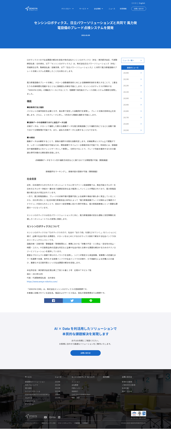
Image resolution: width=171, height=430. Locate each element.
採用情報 (123, 8)
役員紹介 (75, 392)
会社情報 (99, 8)
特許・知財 (76, 399)
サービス (84, 8)
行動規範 (77, 424)
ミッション (76, 383)
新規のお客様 (127, 383)
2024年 (126, 73)
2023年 (126, 79)
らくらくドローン (32, 392)
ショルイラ (30, 402)
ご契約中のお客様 (128, 386)
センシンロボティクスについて (83, 378)
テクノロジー (68, 8)
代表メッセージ (77, 389)
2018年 (126, 111)
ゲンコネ (29, 405)
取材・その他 (127, 392)
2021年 (126, 92)
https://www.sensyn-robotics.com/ (42, 281)
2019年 (126, 105)
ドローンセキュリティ (65, 424)
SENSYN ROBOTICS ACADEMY (37, 395)
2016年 (126, 124)
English (142, 3)
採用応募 (125, 389)
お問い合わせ (139, 8)
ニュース (112, 8)
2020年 (126, 98)
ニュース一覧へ (128, 60)
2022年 (126, 85)
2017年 (126, 117)
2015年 (126, 130)
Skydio (28, 399)
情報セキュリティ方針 (49, 424)
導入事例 (28, 389)
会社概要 (75, 386)
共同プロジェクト (31, 386)
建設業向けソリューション (35, 383)
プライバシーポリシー (32, 424)
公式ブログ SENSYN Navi (81, 395)
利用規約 (85, 424)
